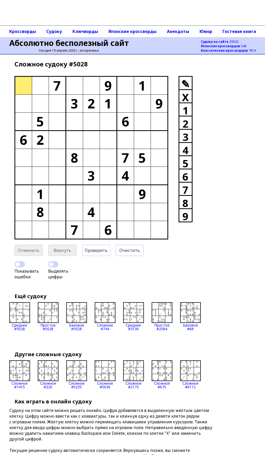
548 (223, 46)
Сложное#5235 (76, 374)
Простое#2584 (162, 316)
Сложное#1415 (19, 374)
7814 (228, 50)
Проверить (96, 250)
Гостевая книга (239, 31)
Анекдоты (178, 31)
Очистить (129, 250)
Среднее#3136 (133, 316)
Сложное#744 (105, 316)
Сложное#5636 (105, 374)
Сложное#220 (48, 374)
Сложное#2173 (133, 374)
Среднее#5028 (19, 316)
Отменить (28, 250)
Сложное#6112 (190, 374)
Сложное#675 (162, 374)
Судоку (54, 31)
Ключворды (85, 31)
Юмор (206, 31)
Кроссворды (22, 31)
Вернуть (62, 250)
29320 (219, 41)
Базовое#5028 (76, 316)
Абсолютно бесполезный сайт (69, 43)
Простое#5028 (48, 316)
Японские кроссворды (132, 31)
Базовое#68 (190, 316)
